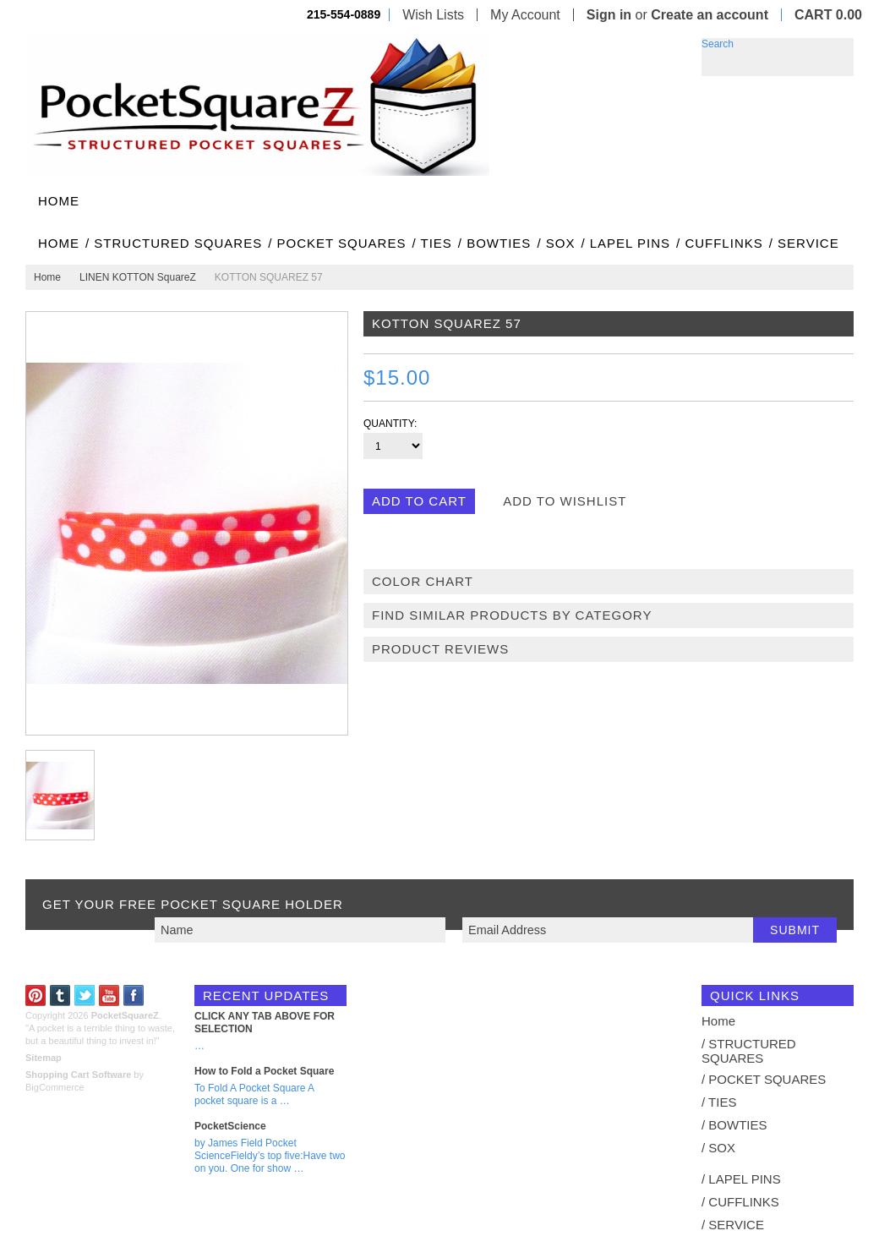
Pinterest (35, 995)
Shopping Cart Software (78, 1074)
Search (718, 44)
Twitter (85, 995)
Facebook (134, 995)
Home (47, 277)
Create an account (709, 15)
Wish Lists (433, 14)
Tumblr (60, 995)
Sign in (609, 15)
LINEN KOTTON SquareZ (137, 277)
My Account (525, 14)
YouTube (109, 995)
